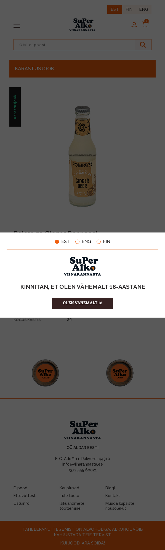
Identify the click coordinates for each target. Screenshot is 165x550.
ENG (83, 241)
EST (62, 241)
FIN (103, 241)
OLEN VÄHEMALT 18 (82, 303)
